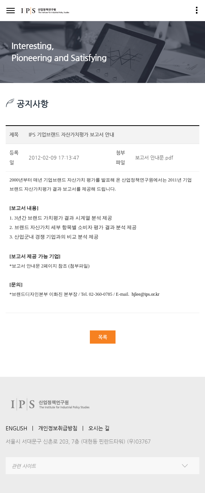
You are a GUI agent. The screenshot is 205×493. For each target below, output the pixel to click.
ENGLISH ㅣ (22, 428)
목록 (102, 337)
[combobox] (102, 465)
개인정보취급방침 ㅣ (63, 428)
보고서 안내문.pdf (154, 157)
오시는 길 (98, 428)
